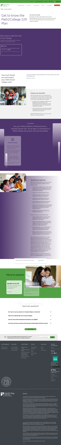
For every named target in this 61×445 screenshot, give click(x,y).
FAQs (32, 350)
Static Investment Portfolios (25, 352)
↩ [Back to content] (45, 397)
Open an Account (57, 5)
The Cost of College (14, 350)
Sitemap (52, 377)
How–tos (42, 347)
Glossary (32, 354)
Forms (42, 348)
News (46, 1)
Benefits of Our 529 (4, 347)
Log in (58, 1)
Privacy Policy (53, 374)
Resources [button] (43, 5)
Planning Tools (33, 348)
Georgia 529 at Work (39, 1)
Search (51, 1)
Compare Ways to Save (14, 348)
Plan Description (53, 380)
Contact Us (52, 347)
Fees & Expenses (23, 357)
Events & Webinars (34, 353)
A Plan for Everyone (4, 348)
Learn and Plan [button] (29, 5)
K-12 (32, 1)
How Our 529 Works (7, 9)
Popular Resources (34, 347)
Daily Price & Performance (25, 356)
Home (2, 9)
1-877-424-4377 (54, 345)
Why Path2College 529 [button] (21, 5)
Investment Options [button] (36, 5)
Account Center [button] (49, 5)
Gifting (32, 351)
